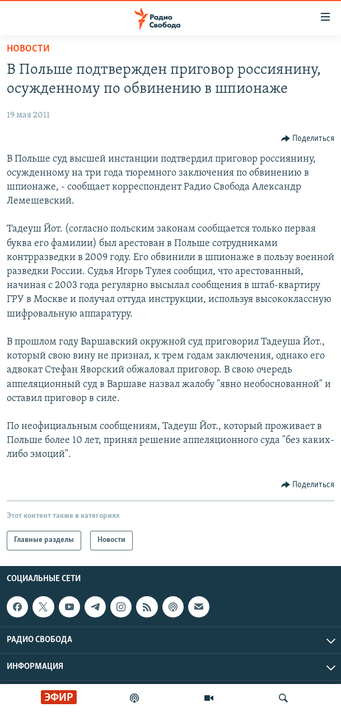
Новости (28, 49)
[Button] (308, 139)
